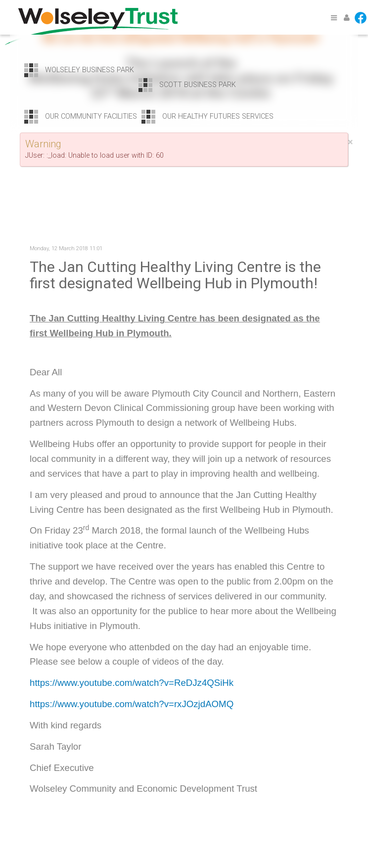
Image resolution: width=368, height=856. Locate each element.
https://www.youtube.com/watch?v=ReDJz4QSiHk (131, 682)
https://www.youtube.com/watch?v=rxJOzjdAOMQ (131, 704)
